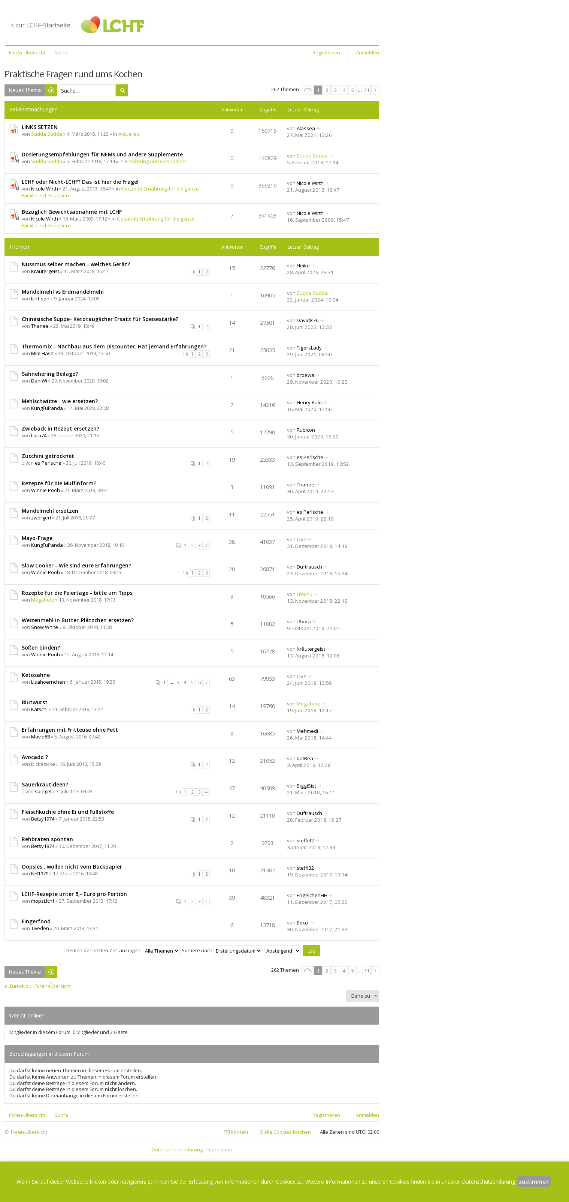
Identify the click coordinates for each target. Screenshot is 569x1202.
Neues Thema (25, 90)
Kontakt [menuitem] (239, 1131)
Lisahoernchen (48, 681)
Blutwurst (35, 702)
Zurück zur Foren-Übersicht (40, 986)
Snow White (44, 627)
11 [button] (366, 90)
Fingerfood (36, 921)
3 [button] (335, 90)
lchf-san (40, 298)
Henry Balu (309, 402)
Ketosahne (36, 674)
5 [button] (352, 90)
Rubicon (306, 429)
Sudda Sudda (46, 134)
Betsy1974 (42, 818)
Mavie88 (40, 736)
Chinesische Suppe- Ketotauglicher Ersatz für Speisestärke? (100, 319)
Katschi (39, 709)
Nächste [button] (375, 90)
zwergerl (41, 517)
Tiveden (40, 928)
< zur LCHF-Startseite (40, 25)
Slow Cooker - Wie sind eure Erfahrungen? (76, 565)
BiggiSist (306, 785)
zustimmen (534, 1181)
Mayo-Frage (37, 538)
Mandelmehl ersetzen (50, 510)
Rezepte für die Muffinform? (59, 483)
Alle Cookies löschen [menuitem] (287, 1131)
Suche (122, 90)
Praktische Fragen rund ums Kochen (73, 74)
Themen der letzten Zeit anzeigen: (122, 950)
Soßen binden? (41, 647)
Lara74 (38, 435)
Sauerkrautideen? (45, 784)
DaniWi (39, 380)
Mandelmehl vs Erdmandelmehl (63, 291)
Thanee (40, 326)
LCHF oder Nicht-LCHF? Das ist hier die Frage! (80, 181)
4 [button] (344, 90)
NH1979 (39, 873)
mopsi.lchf (42, 900)
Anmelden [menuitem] (367, 52)
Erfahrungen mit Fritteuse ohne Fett (70, 729)
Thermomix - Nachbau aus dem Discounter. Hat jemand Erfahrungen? (114, 346)
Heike (303, 265)
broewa (305, 375)
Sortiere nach (222, 950)
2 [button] (327, 90)
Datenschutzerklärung (177, 1149)
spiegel (43, 791)
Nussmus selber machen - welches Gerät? (76, 264)
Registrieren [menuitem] (326, 52)
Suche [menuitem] (61, 52)
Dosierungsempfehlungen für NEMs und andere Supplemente (102, 154)
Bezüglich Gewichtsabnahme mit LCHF (72, 211)
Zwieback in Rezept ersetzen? (60, 428)
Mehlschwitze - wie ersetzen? (60, 401)
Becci (302, 922)
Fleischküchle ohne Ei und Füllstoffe (68, 811)
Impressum (219, 1149)
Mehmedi (307, 731)
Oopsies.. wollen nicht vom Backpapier (72, 866)
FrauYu (304, 594)
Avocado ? (35, 757)
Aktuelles (128, 134)
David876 (308, 320)
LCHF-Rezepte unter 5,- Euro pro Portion (74, 893)
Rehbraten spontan (47, 839)
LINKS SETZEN (40, 127)
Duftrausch (309, 566)
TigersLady (309, 347)
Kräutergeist (45, 271)
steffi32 (305, 840)
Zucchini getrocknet (48, 455)
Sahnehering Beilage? (50, 373)
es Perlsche (48, 462)
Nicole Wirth (44, 188)
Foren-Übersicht (29, 1131)
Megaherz (42, 599)
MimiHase (42, 353)
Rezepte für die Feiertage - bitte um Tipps (77, 592)
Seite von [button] (308, 90)
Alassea (306, 128)
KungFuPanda (47, 408)
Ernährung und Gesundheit (156, 161)
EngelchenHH (312, 895)
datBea (305, 758)
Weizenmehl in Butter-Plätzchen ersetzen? (78, 620)
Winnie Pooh (45, 490)
